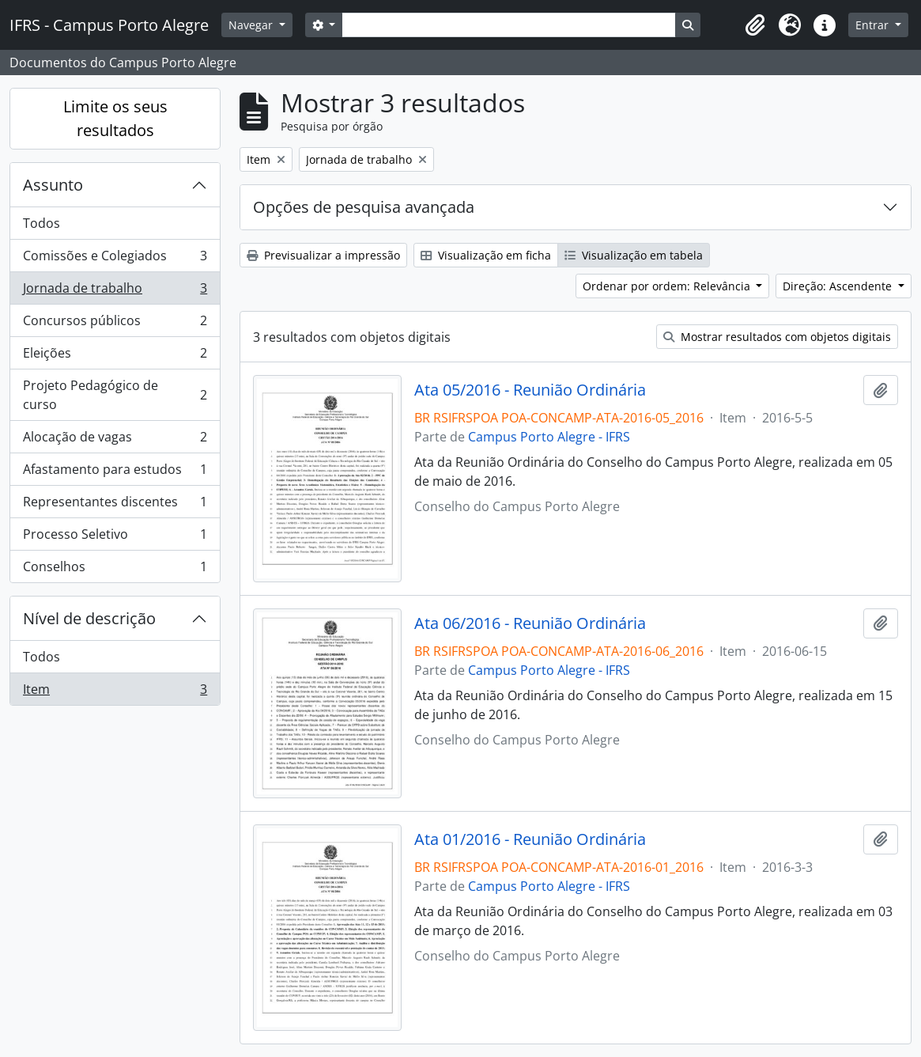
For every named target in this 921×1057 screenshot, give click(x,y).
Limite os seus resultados (115, 118)
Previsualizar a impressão (323, 255)
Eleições (114, 356)
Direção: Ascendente (839, 286)
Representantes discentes (114, 505)
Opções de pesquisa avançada (363, 207)
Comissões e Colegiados (114, 259)
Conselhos (114, 569)
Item (114, 692)
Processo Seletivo (114, 538)
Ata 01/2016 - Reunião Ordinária (530, 839)
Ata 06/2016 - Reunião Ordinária (530, 623)
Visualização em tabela (633, 255)
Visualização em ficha (486, 255)
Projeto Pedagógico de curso (114, 395)
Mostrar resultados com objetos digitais (777, 336)
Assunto (53, 184)
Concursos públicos (114, 324)
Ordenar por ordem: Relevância (668, 286)
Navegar (252, 24)
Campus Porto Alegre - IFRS (549, 436)
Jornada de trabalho (114, 291)
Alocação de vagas (114, 440)
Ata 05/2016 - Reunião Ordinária (530, 390)
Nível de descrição (89, 618)
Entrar (873, 24)
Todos (41, 223)
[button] (755, 25)
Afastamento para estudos (114, 473)
